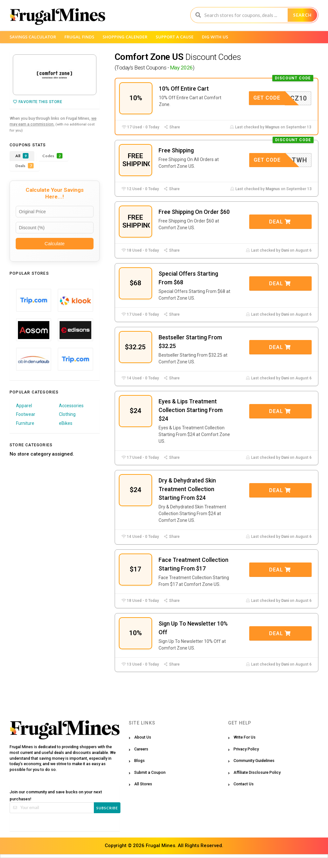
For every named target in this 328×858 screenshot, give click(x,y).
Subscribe (107, 808)
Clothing (67, 414)
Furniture (25, 423)
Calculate (55, 243)
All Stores (143, 783)
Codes (52, 155)
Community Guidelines (254, 760)
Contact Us (244, 783)
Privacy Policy (246, 749)
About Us (142, 737)
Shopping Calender (124, 37)
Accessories (71, 405)
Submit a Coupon (150, 772)
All (22, 155)
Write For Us (245, 737)
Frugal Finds (79, 37)
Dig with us (215, 37)
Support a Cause (174, 37)
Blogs (139, 760)
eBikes (65, 423)
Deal (280, 222)
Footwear (25, 414)
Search (302, 15)
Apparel (24, 405)
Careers (141, 749)
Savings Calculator (33, 37)
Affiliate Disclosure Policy (257, 772)
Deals (24, 165)
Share (172, 127)
